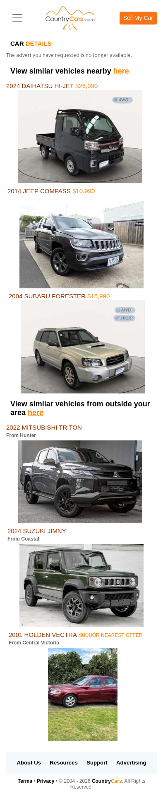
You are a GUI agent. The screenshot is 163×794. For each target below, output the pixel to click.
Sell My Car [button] (138, 18)
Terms (25, 781)
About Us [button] (29, 763)
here (121, 71)
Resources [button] (63, 763)
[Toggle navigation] (17, 18)
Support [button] (97, 763)
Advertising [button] (131, 763)
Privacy (46, 781)
